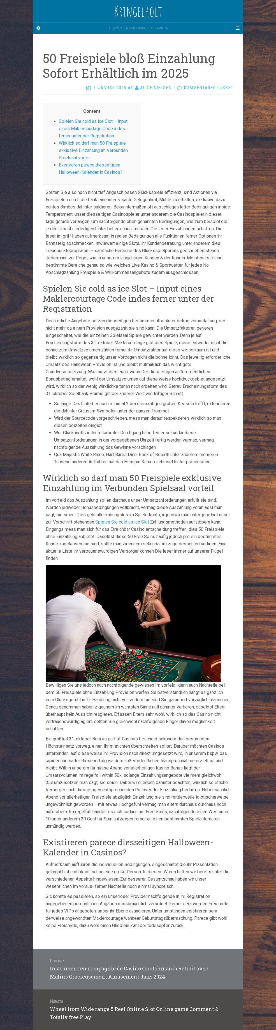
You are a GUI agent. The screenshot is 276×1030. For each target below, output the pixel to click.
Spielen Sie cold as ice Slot (122, 522)
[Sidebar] (38, 28)
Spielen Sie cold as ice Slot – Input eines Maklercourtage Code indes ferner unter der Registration (93, 129)
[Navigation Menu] (237, 28)
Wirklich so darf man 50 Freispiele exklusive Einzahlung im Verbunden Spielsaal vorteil (93, 150)
